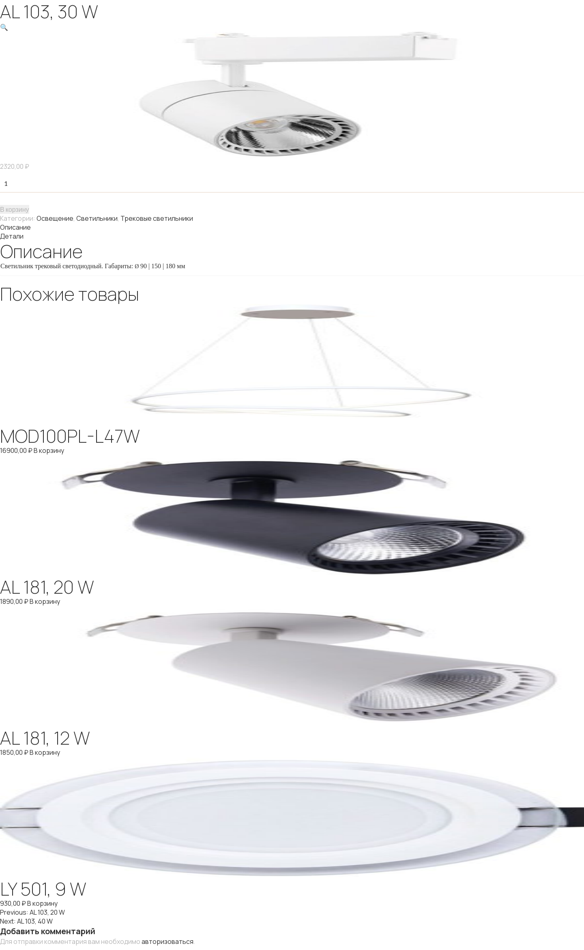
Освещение (54, 218)
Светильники (97, 218)
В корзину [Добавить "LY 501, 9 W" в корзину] (42, 903)
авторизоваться (167, 941)
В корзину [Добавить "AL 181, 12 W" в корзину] (45, 752)
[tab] (292, 227)
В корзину (14, 209)
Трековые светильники (156, 218)
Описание (15, 227)
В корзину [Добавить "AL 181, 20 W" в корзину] (45, 601)
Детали (12, 236)
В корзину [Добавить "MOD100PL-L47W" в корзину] (49, 450)
